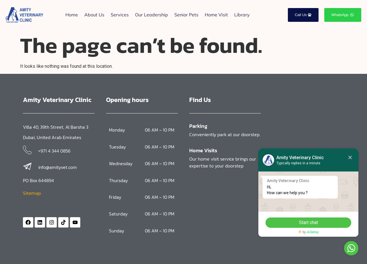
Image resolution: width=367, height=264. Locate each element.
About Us (94, 15)
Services (120, 15)
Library (242, 15)
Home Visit (216, 15)
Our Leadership (151, 15)
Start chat (308, 222)
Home (71, 15)
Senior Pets (186, 15)
